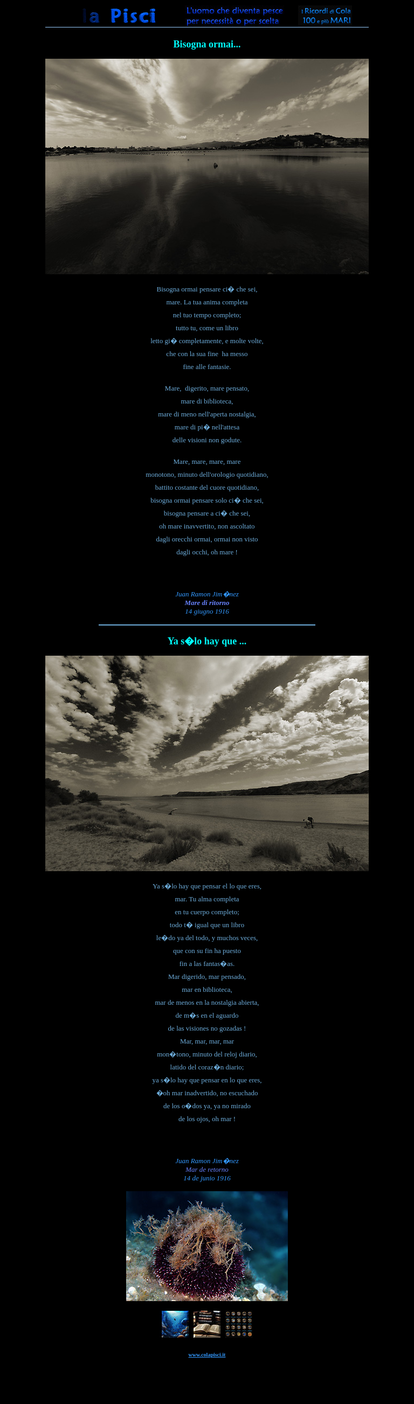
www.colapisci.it (207, 1355)
